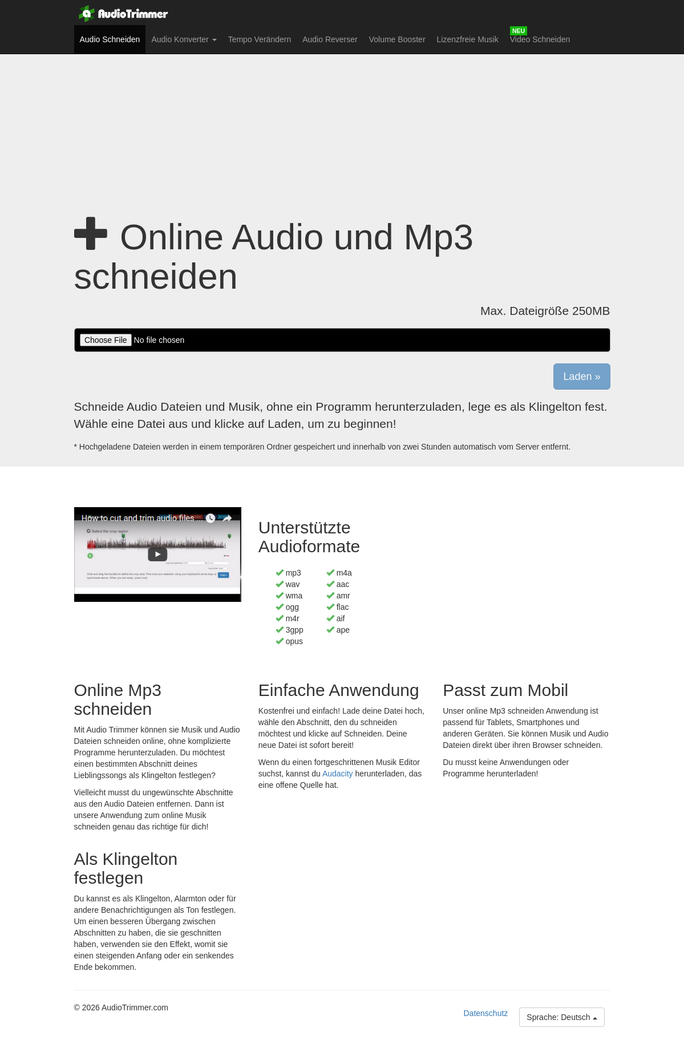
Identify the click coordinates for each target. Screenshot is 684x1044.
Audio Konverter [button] (183, 39)
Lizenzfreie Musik (468, 39)
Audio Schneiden (113, 38)
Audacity (337, 773)
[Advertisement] (342, 123)
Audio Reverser (330, 39)
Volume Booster (397, 39)
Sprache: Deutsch (562, 1017)
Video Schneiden (540, 39)
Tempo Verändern (260, 39)
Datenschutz (486, 1013)
